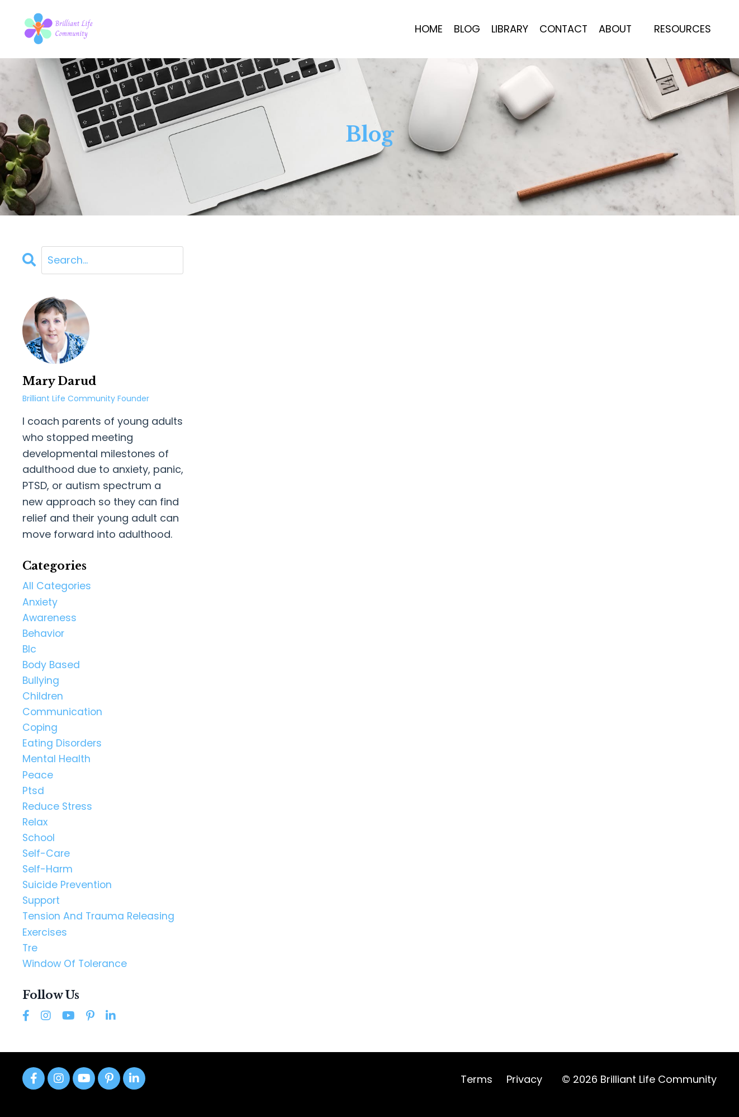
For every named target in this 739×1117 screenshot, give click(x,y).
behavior (44, 634)
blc (29, 651)
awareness (50, 618)
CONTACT (562, 29)
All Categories (57, 586)
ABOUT (615, 29)
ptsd (33, 795)
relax (35, 828)
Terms (476, 1089)
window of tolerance (76, 973)
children (43, 699)
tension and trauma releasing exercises (99, 932)
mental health (56, 763)
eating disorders (62, 747)
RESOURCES (682, 29)
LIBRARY (508, 29)
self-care (46, 860)
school (39, 844)
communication (62, 715)
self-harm (48, 876)
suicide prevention (67, 892)
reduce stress (58, 812)
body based (52, 667)
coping (40, 731)
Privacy (524, 1089)
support (42, 909)
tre (30, 957)
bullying (41, 683)
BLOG (465, 29)
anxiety (40, 602)
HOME (427, 29)
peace (37, 779)
